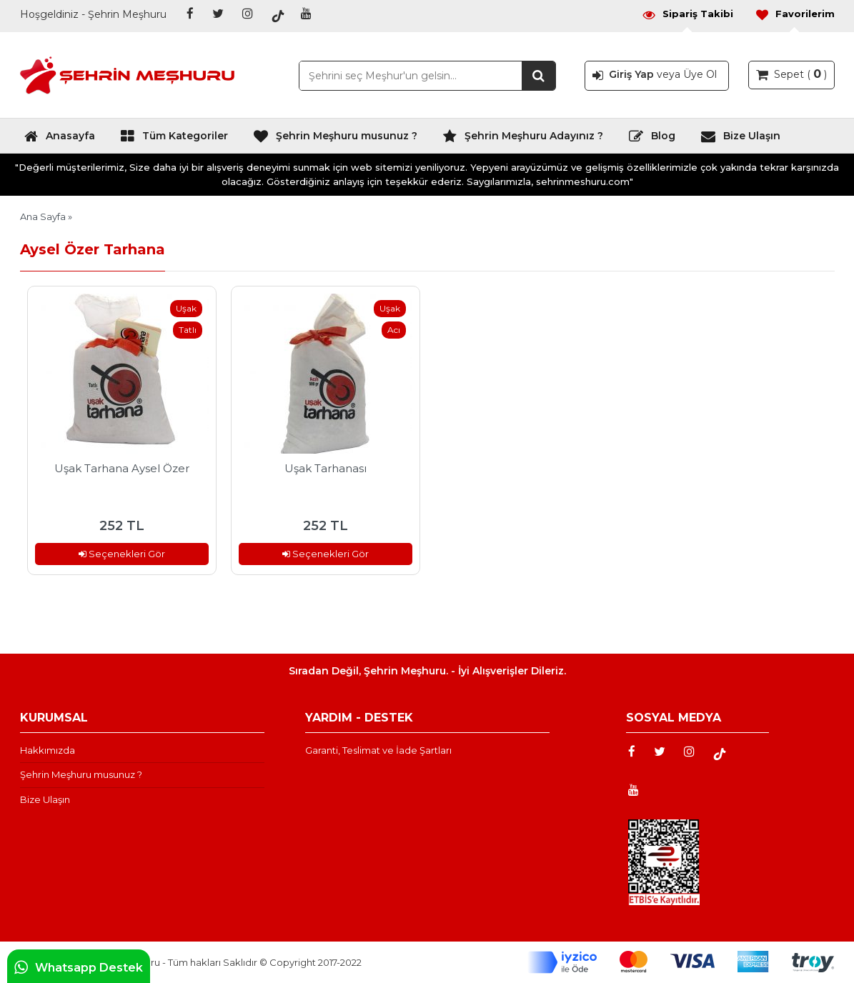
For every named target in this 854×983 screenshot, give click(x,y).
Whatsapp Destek (78, 967)
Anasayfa (59, 139)
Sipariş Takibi (687, 14)
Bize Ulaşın (740, 139)
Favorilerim (795, 14)
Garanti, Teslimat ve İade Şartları (378, 750)
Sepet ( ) (791, 73)
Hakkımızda (47, 750)
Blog (651, 139)
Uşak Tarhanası (325, 468)
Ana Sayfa (43, 216)
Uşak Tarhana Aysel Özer (121, 468)
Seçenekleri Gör (122, 553)
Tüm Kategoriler (174, 139)
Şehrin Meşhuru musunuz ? (335, 139)
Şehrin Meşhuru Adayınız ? (522, 139)
